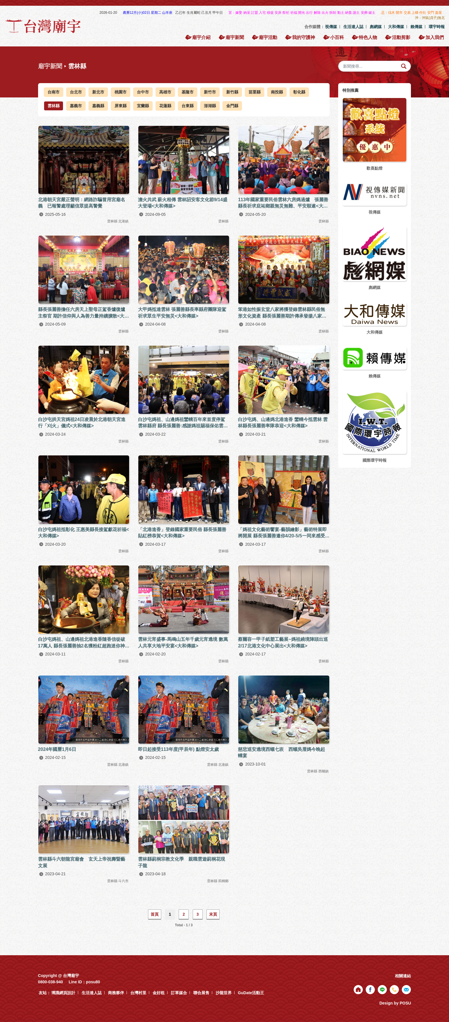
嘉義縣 (98, 105)
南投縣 (277, 92)
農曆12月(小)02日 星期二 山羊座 (148, 13)
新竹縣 (232, 92)
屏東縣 (121, 105)
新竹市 (210, 92)
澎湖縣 (210, 105)
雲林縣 (54, 105)
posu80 (93, 982)
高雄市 (165, 92)
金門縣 (232, 105)
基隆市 (188, 92)
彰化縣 (299, 92)
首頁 (155, 914)
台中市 (143, 92)
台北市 (76, 92)
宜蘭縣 (143, 105)
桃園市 (121, 92)
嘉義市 (76, 105)
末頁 (213, 914)
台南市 (54, 92)
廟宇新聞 (50, 66)
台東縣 (188, 105)
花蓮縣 (165, 105)
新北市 (98, 92)
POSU (405, 1003)
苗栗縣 (255, 92)
